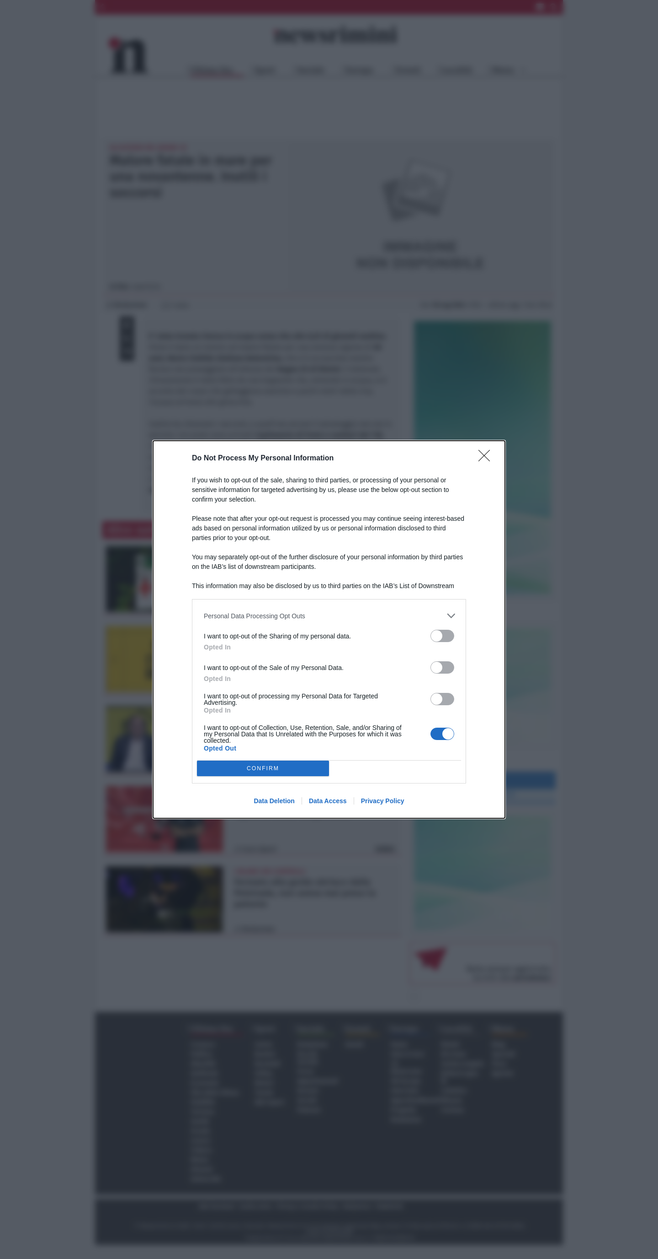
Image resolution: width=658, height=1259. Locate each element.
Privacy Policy (382, 801)
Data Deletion (274, 801)
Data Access (328, 801)
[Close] (487, 458)
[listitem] (329, 616)
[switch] (442, 636)
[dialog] (329, 629)
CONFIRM (263, 768)
